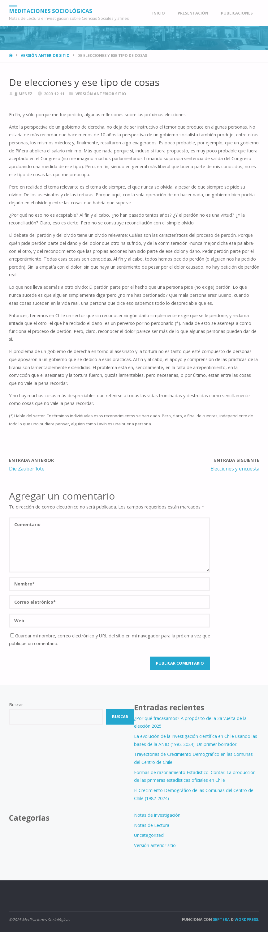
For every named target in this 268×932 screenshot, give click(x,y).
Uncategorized (149, 835)
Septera (221, 919)
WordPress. (247, 919)
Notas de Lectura (151, 825)
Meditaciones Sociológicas (50, 10)
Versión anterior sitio (45, 55)
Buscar (16, 705)
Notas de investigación (157, 815)
